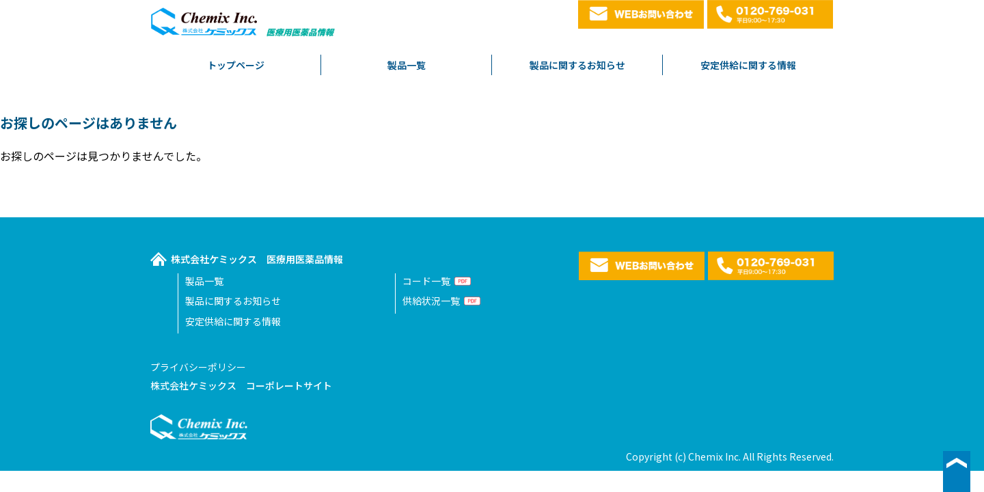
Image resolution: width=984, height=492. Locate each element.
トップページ (235, 65)
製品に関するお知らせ (577, 65)
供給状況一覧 (431, 301)
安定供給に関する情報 (748, 65)
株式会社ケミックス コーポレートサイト (241, 385)
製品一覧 (406, 65)
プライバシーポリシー (198, 367)
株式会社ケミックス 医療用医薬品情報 (257, 259)
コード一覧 (426, 281)
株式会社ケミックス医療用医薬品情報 (244, 26)
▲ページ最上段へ (956, 471)
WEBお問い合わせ (641, 14)
